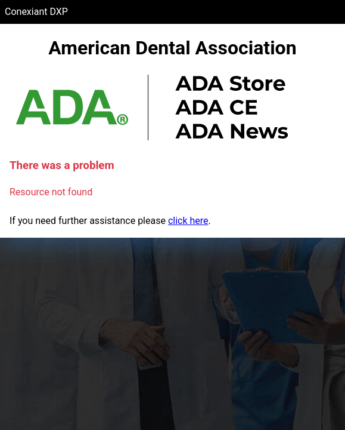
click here (188, 220)
